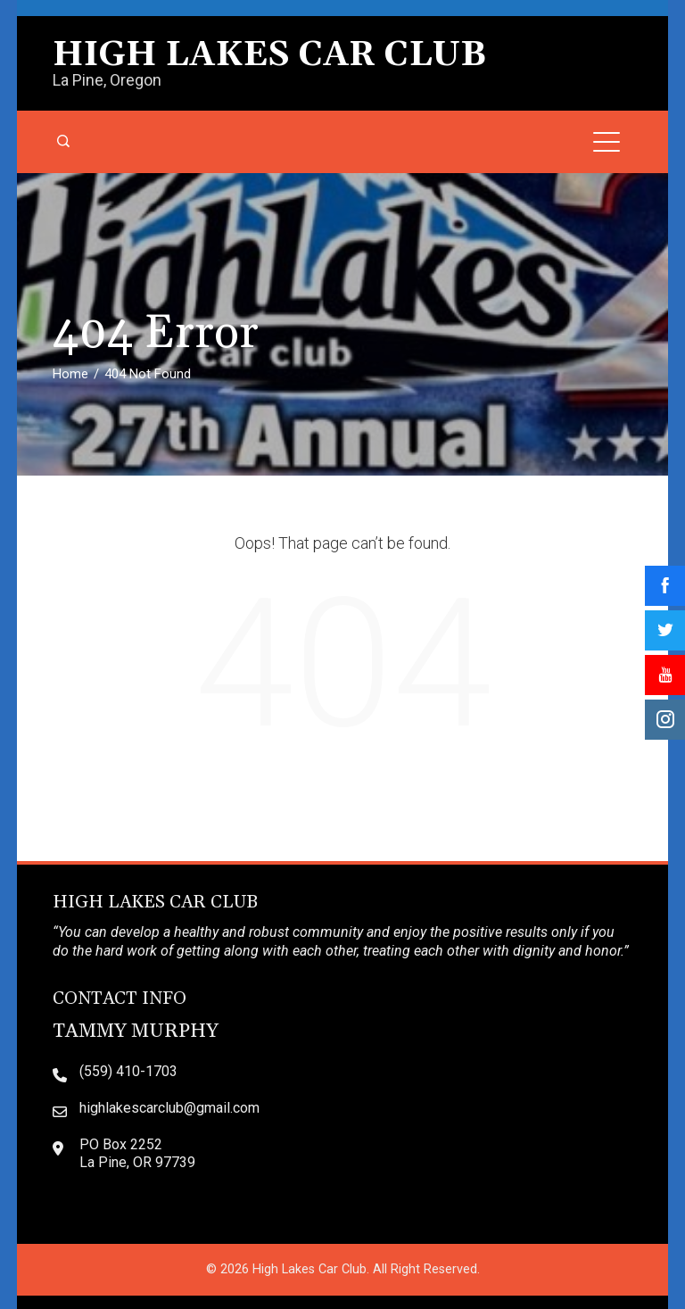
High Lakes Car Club (269, 55)
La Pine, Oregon (107, 79)
